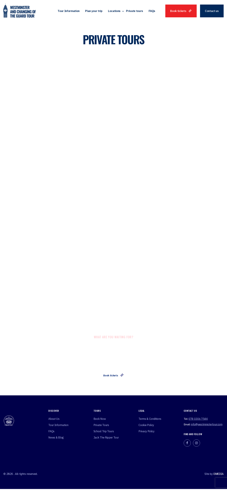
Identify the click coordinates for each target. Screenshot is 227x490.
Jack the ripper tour (106, 438)
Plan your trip (93, 11)
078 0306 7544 (198, 419)
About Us (53, 419)
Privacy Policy (147, 432)
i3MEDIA (218, 475)
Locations (114, 11)
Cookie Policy (146, 426)
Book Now (100, 419)
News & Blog (56, 438)
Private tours (134, 11)
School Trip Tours (104, 432)
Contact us (212, 11)
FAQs (152, 11)
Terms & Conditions (150, 419)
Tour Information (69, 11)
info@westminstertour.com (206, 425)
